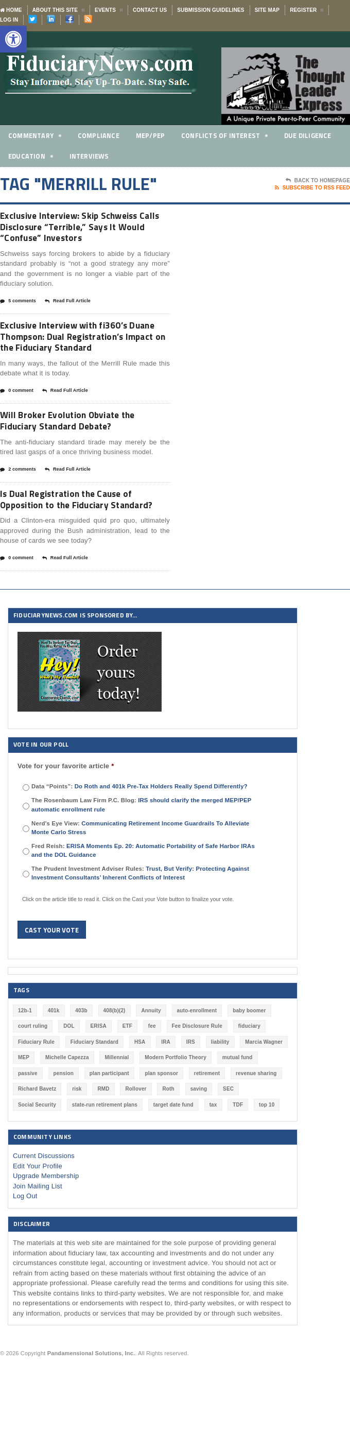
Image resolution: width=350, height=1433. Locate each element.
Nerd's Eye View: (140, 864)
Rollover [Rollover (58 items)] (135, 1126)
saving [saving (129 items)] (198, 1126)
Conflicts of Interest (226, 137)
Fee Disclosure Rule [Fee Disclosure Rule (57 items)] (197, 1063)
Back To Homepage (318, 180)
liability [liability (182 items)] (220, 1079)
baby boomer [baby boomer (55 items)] (249, 1047)
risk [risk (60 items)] (76, 1126)
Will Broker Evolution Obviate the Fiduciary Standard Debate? (77, 441)
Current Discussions (44, 1193)
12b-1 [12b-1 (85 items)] (25, 1047)
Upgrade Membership (46, 1213)
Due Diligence (310, 135)
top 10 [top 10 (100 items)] (266, 1142)
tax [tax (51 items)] (213, 1142)
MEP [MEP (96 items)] (23, 1095)
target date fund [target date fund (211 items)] (173, 1142)
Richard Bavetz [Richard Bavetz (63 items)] (37, 1126)
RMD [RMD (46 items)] (103, 1126)
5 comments (18, 305)
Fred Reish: (143, 887)
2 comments (18, 492)
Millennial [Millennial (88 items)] (116, 1095)
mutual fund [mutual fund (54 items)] (237, 1095)
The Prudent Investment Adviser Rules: (140, 910)
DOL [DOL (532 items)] (69, 1063)
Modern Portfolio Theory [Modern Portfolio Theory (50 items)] (175, 1095)
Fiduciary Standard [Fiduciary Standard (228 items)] (94, 1079)
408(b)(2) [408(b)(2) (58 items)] (114, 1047)
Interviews (90, 156)
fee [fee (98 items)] (152, 1063)
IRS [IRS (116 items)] (190, 1079)
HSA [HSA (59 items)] (140, 1079)
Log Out (25, 1233)
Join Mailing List (37, 1223)
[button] (13, 39)
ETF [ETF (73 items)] (127, 1063)
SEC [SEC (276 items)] (228, 1126)
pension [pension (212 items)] (64, 1110)
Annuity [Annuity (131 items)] (151, 1047)
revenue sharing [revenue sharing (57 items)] (256, 1110)
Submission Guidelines (210, 10)
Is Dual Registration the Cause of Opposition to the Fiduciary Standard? (75, 529)
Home (11, 10)
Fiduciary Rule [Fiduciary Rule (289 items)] (36, 1079)
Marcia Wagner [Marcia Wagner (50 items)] (264, 1079)
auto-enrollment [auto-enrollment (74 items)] (197, 1047)
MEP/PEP (150, 135)
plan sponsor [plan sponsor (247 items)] (161, 1110)
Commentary (35, 137)
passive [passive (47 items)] (28, 1110)
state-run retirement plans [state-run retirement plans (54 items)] (104, 1142)
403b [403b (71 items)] (81, 1047)
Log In (9, 20)
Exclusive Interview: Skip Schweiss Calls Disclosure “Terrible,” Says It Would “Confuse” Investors (78, 228)
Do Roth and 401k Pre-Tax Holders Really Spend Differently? (161, 824)
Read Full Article (68, 305)
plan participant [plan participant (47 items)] (109, 1110)
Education (31, 158)
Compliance (99, 135)
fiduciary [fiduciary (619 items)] (249, 1063)
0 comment (16, 411)
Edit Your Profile (37, 1203)
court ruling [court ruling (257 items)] (32, 1063)
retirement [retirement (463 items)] (207, 1110)
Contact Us (150, 10)
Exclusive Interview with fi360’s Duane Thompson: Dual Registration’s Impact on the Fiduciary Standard (72, 348)
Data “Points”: (139, 824)
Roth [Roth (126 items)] (168, 1126)
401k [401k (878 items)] (54, 1047)
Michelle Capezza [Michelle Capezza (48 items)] (67, 1095)
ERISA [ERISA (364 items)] (99, 1063)
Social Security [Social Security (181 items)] (37, 1142)
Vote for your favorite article (66, 803)
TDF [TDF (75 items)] (238, 1142)
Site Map (267, 10)
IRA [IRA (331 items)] (165, 1079)
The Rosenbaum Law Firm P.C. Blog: (141, 842)
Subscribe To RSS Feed (312, 188)
